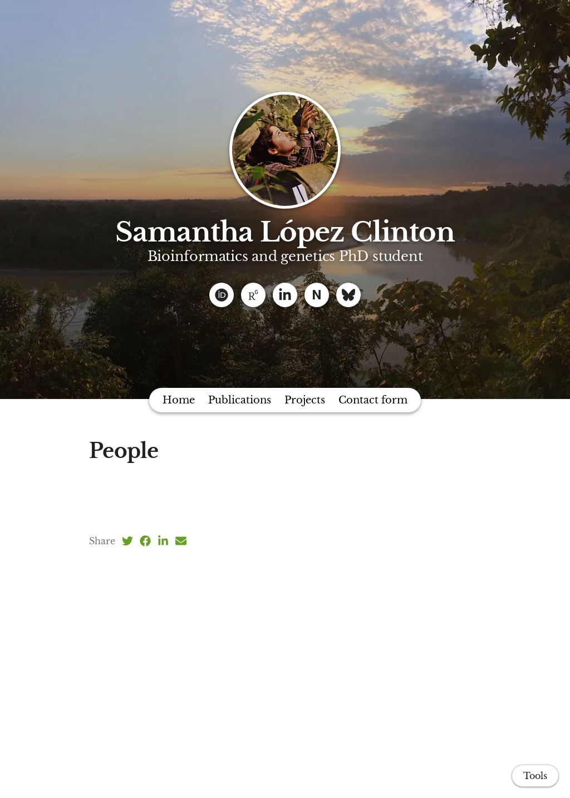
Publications (239, 400)
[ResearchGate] (253, 295)
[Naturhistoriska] (316, 295)
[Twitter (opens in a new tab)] (127, 540)
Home (179, 400)
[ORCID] (221, 295)
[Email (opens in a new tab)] (180, 540)
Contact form (372, 400)
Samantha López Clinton (285, 232)
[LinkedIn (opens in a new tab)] (163, 540)
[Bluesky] (348, 295)
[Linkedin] (285, 295)
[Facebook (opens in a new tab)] (145, 540)
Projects (304, 400)
